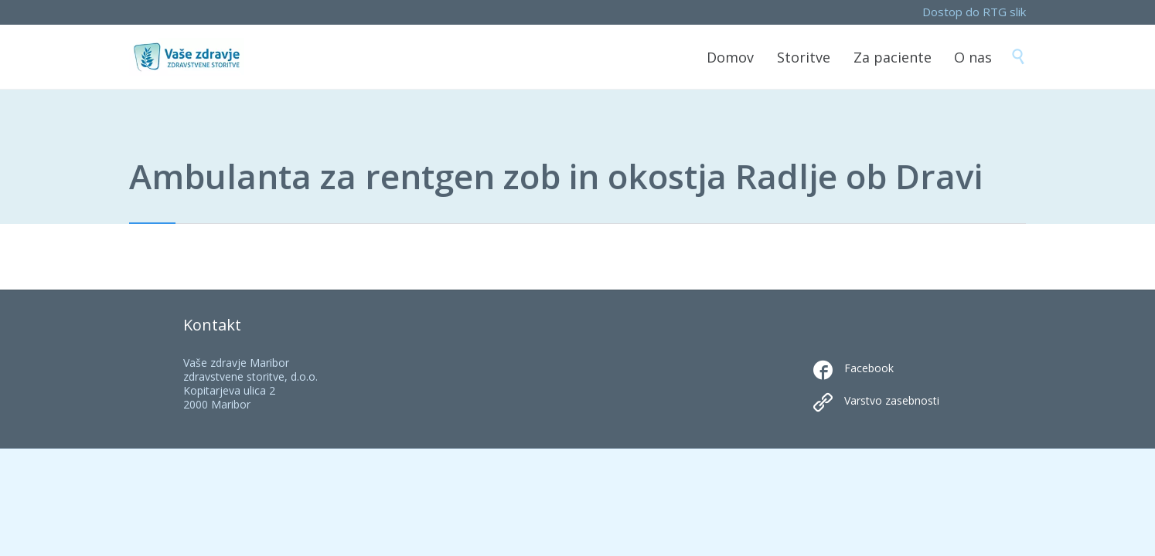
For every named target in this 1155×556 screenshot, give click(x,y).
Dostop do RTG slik (974, 11)
